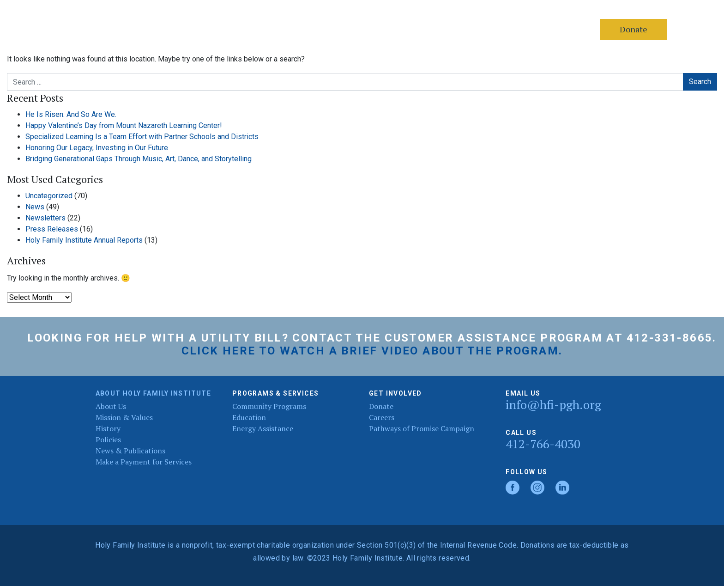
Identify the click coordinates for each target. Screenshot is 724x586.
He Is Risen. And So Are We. (70, 114)
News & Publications (130, 451)
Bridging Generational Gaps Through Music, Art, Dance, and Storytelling (138, 158)
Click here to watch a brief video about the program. (372, 350)
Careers (366, 29)
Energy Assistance (262, 428)
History (108, 428)
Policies (108, 439)
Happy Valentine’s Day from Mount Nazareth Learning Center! (123, 125)
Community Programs (269, 406)
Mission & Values (124, 417)
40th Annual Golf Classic (437, 29)
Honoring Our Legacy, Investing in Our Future (96, 147)
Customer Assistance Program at (503, 337)
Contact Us (264, 29)
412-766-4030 (543, 444)
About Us (111, 406)
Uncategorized (48, 195)
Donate (318, 29)
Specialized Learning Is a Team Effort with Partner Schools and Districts (142, 136)
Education (249, 417)
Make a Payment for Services (144, 462)
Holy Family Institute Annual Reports (84, 240)
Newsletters (45, 218)
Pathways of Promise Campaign (421, 428)
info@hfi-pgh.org (553, 404)
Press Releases (51, 229)
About (160, 29)
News (34, 206)
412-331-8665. (672, 337)
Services (208, 29)
